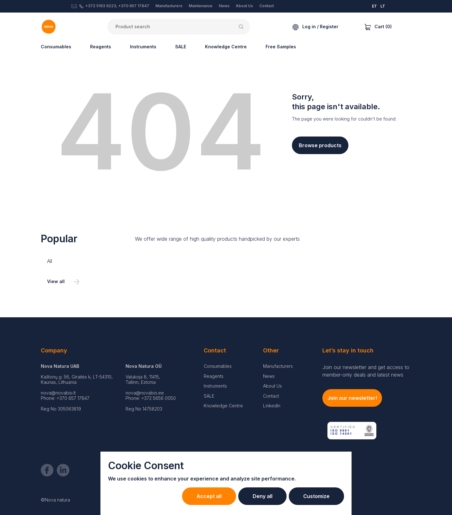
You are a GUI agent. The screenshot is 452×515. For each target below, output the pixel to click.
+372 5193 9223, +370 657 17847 (117, 5)
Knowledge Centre (226, 46)
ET (374, 6)
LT (382, 6)
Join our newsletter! (352, 398)
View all (63, 281)
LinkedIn (271, 405)
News (224, 5)
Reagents (100, 46)
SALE (180, 46)
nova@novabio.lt (58, 392)
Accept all (201, 496)
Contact (266, 5)
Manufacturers (168, 5)
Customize (315, 496)
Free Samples (281, 46)
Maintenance (201, 5)
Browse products (320, 145)
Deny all (258, 496)
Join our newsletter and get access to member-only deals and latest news (365, 371)
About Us (244, 5)
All (49, 261)
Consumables (56, 46)
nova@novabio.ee (145, 392)
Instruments (143, 46)
